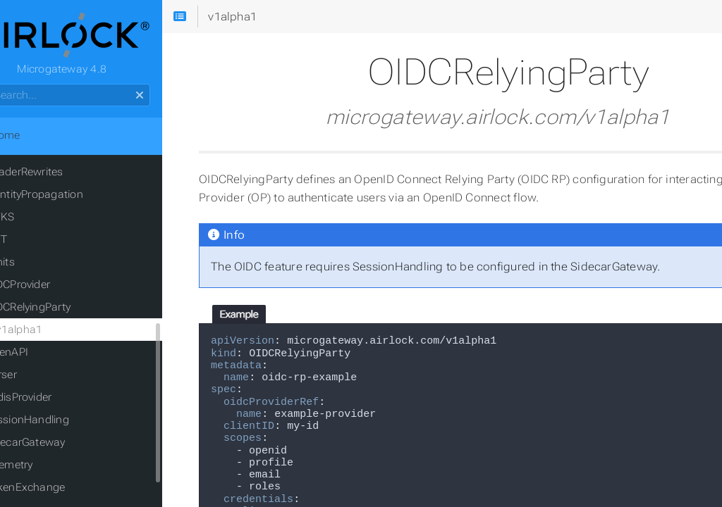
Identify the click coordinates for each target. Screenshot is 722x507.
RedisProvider (56, 400)
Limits (37, 264)
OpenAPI (44, 355)
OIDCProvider (55, 287)
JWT (34, 242)
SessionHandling (64, 422)
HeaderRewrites (62, 174)
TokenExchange (63, 490)
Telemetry (47, 467)
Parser (38, 377)
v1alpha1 (57, 332)
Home (34, 138)
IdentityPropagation (72, 197)
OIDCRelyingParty (66, 309)
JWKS (37, 219)
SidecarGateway (63, 445)
